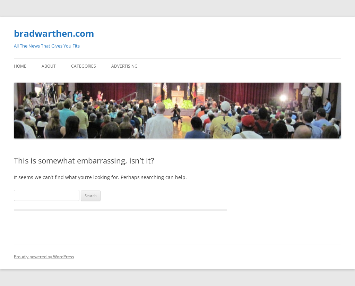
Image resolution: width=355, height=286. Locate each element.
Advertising (124, 66)
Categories (83, 66)
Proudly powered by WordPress (44, 257)
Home (20, 66)
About (49, 66)
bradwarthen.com (54, 33)
